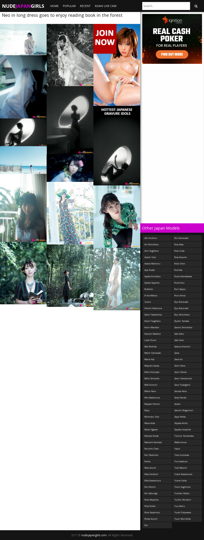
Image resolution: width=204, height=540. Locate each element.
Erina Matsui (150, 295)
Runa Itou (179, 282)
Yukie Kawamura (183, 474)
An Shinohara (151, 244)
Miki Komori (150, 384)
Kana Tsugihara (152, 320)
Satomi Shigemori (183, 410)
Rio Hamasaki (181, 237)
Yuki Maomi (180, 467)
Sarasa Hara (180, 391)
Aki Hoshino (150, 237)
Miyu (147, 410)
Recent (85, 6)
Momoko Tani (151, 416)
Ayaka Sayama (151, 282)
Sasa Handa (180, 397)
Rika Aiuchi (150, 467)
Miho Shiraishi (151, 378)
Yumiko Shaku (181, 493)
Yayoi (177, 448)
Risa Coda (179, 250)
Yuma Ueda (180, 480)
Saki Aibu (179, 333)
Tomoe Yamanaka (184, 435)
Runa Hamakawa (183, 276)
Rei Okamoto (151, 454)
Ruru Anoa (179, 295)
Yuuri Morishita (182, 518)
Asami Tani (150, 257)
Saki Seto (179, 340)
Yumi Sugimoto (182, 486)
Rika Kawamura (152, 480)
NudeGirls (23, 6)
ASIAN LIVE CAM (105, 6)
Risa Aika (178, 244)
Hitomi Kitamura (153, 308)
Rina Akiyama (151, 499)
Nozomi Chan (151, 448)
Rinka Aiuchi (150, 518)
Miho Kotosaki (151, 372)
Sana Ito (178, 359)
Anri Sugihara (151, 250)
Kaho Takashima (153, 314)
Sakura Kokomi (182, 346)
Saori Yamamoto (183, 378)
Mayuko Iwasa (151, 365)
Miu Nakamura (152, 397)
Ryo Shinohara (182, 314)
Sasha (177, 403)
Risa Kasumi (180, 257)
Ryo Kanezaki (181, 308)
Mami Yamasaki (152, 352)
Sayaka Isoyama (182, 429)
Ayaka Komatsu (152, 276)
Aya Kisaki (149, 269)
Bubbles (148, 289)
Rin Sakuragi (150, 493)
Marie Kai (149, 359)
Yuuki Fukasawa (182, 512)
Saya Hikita (180, 416)
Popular (69, 6)
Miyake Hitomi (152, 403)
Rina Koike (150, 506)
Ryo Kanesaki (181, 301)
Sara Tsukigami (182, 384)
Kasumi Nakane (152, 333)
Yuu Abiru (179, 506)
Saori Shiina (180, 372)
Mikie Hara (150, 391)
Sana (176, 352)
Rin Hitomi (150, 486)
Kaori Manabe (151, 327)
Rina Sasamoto (152, 512)
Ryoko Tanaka (181, 320)
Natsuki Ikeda (151, 435)
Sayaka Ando (181, 423)
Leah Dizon (150, 340)
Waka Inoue (180, 442)
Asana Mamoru (152, 263)
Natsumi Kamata (153, 442)
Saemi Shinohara (183, 327)
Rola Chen (179, 263)
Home (54, 6)
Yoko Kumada (181, 454)
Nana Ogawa (151, 429)
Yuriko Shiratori (182, 499)
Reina (147, 461)
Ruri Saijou (180, 289)
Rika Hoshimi (151, 474)
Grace (147, 301)
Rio (146, 525)
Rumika (178, 269)
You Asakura (180, 461)
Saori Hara (179, 365)
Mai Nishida (150, 346)
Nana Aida (149, 423)
